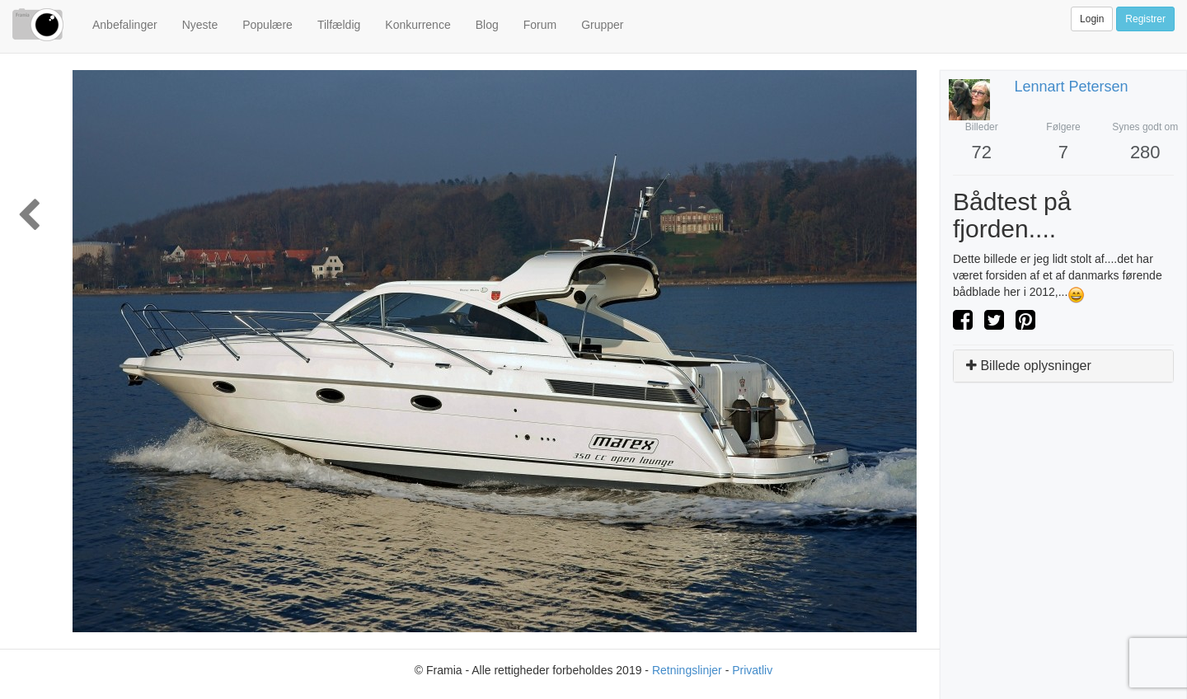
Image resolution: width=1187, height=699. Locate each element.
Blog (487, 24)
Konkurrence (417, 24)
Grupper (602, 24)
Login (1092, 19)
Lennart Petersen (1071, 86)
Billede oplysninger (1028, 366)
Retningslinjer (687, 670)
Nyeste (200, 24)
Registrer (1145, 19)
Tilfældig (338, 24)
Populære (267, 24)
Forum (539, 24)
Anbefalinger (124, 24)
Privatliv (752, 670)
